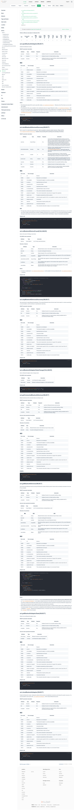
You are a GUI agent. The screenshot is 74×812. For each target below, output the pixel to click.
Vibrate (3, 67)
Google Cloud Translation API (36, 29)
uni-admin (23, 796)
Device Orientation (5, 85)
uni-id (23, 783)
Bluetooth (4, 70)
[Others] (57, 5)
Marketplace (61, 785)
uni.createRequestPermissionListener (9, 46)
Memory (3, 47)
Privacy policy (49, 807)
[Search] (72, 2)
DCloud (36, 807)
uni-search (23, 785)
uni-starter (23, 794)
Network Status (5, 49)
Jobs (39, 807)
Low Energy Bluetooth (6, 72)
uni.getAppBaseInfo (6, 39)
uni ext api (3, 118)
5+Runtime (23, 781)
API (39, 5)
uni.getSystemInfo (6, 34)
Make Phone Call (5, 58)
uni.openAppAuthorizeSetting (7, 44)
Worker (2, 89)
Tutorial (20, 5)
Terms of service (43, 807)
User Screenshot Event (6, 65)
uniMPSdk (49, 1)
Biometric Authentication (6, 86)
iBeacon (3, 74)
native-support (61, 777)
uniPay (23, 787)
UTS (54, 5)
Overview (3, 10)
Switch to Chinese (65, 29)
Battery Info (4, 79)
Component (33, 5)
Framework (26, 5)
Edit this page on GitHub (24, 766)
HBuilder (42, 1)
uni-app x (30, 1)
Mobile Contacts (5, 69)
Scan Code (4, 60)
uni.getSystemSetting (6, 42)
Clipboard (4, 62)
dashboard (44, 787)
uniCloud (36, 1)
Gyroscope (4, 56)
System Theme (5, 51)
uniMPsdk (23, 779)
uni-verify (23, 790)
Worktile (49, 5)
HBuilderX (60, 779)
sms (22, 792)
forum (44, 785)
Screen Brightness (5, 63)
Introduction (13, 5)
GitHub (62, 5)
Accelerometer (4, 53)
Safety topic (45, 779)
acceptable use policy (56, 807)
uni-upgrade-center (25, 798)
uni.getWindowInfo (6, 37)
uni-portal (44, 777)
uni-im (23, 800)
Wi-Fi (3, 76)
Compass (4, 54)
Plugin (44, 5)
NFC (3, 81)
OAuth (60, 787)
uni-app (24, 1)
